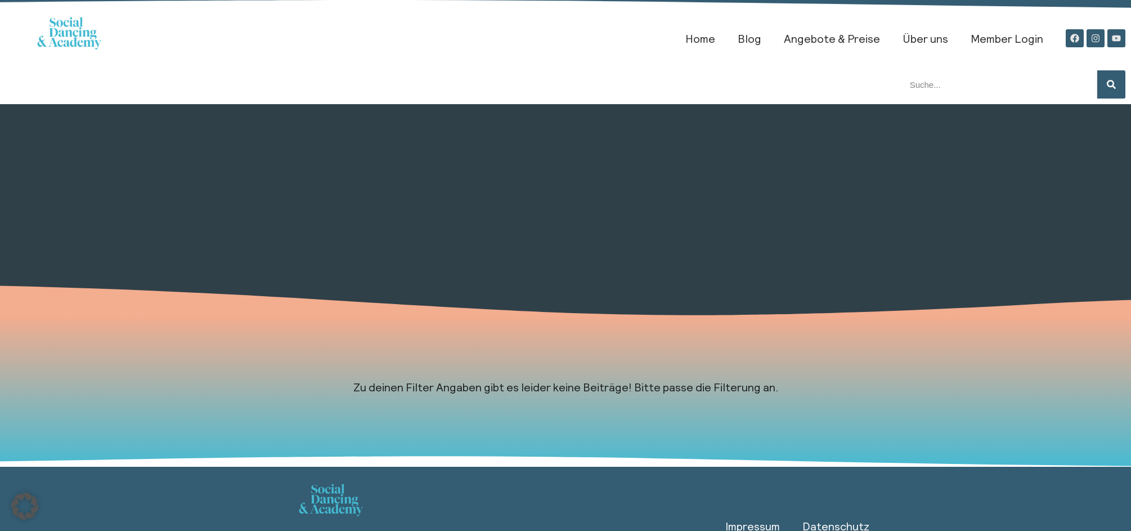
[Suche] (1111, 84)
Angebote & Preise (832, 38)
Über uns (925, 38)
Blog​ (749, 38)
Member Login (1007, 38)
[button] (25, 506)
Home (700, 38)
